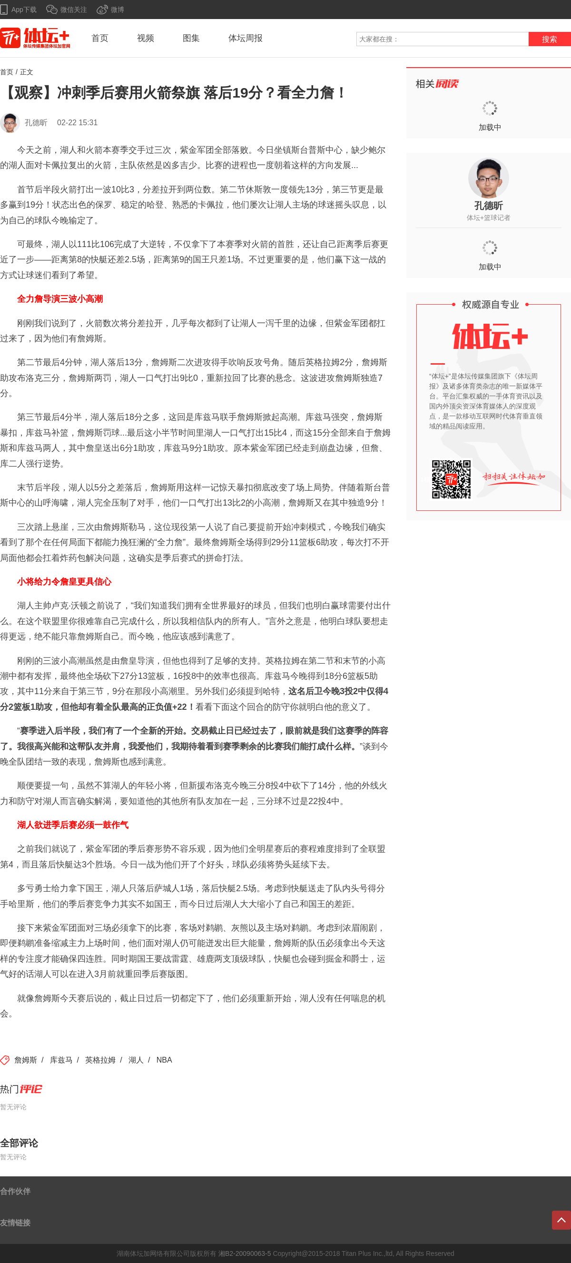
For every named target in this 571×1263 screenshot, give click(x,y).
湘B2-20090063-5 (244, 1253)
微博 (117, 9)
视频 (145, 38)
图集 (191, 38)
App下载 (24, 9)
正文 (26, 72)
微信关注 (73, 9)
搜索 (549, 39)
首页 (99, 38)
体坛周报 (245, 38)
